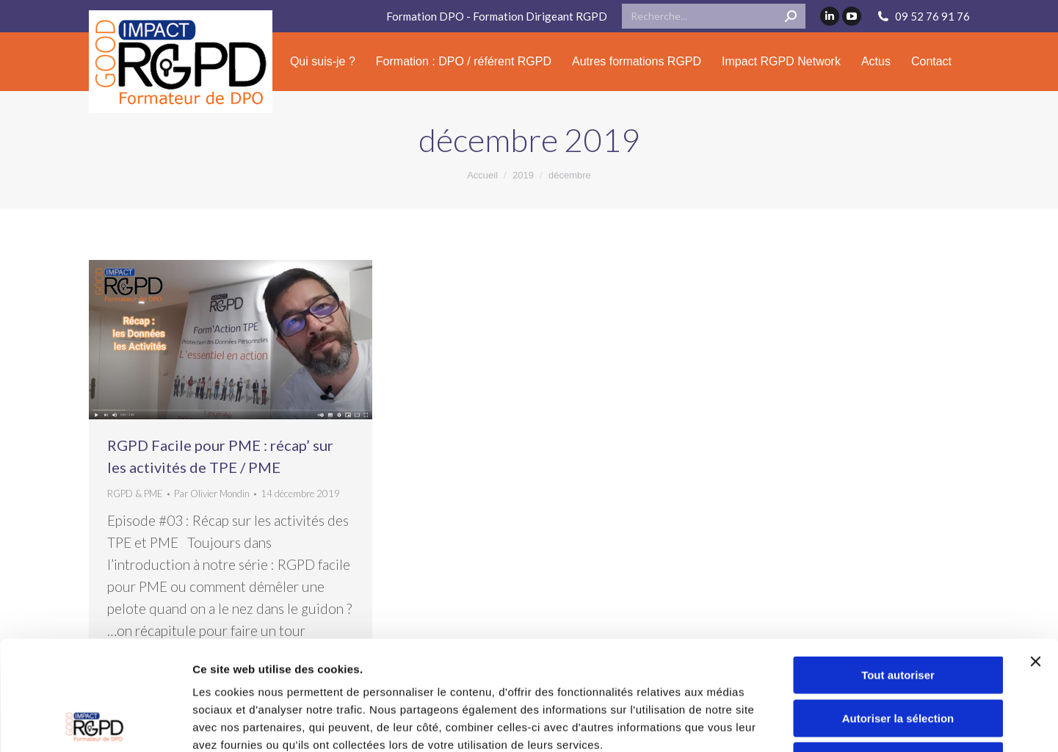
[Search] (713, 16)
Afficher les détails (919, 723)
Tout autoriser (898, 572)
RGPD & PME (135, 493)
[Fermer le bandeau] (1035, 559)
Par (212, 493)
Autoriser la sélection (898, 616)
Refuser (897, 658)
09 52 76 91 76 (923, 16)
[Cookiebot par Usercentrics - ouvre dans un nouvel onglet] (95, 723)
